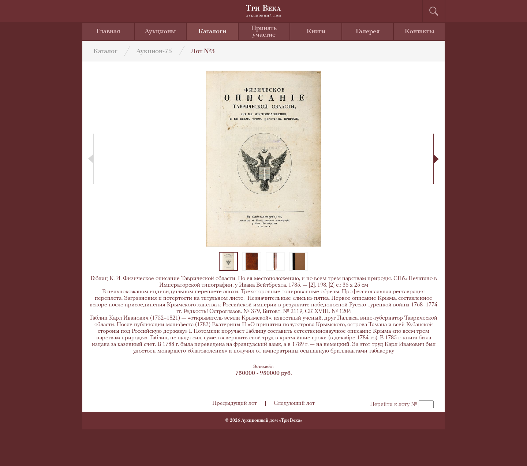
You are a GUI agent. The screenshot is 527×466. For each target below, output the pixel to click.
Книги (316, 31)
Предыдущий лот (234, 403)
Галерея (368, 31)
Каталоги (212, 31)
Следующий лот (294, 403)
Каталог (105, 51)
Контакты (419, 31)
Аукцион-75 (154, 51)
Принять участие (264, 31)
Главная (108, 31)
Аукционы (160, 31)
